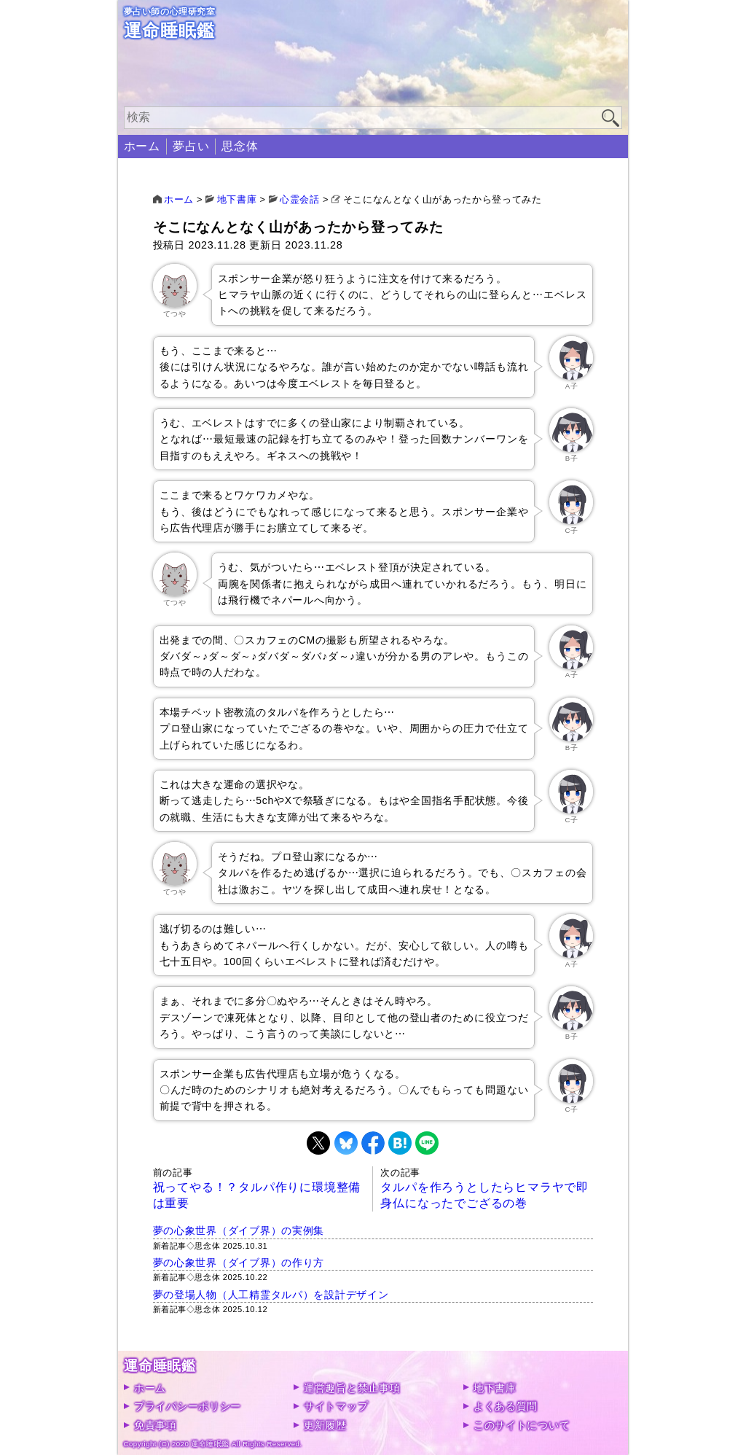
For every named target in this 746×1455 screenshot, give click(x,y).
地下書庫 (495, 1388)
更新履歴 (325, 1425)
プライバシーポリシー (187, 1406)
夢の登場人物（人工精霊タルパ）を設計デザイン (271, 1294)
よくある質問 (506, 1406)
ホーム (142, 146)
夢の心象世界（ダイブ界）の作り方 (239, 1262)
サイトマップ (336, 1406)
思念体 (239, 146)
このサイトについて (522, 1425)
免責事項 (155, 1425)
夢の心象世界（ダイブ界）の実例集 (239, 1230)
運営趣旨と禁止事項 (352, 1388)
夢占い (191, 146)
